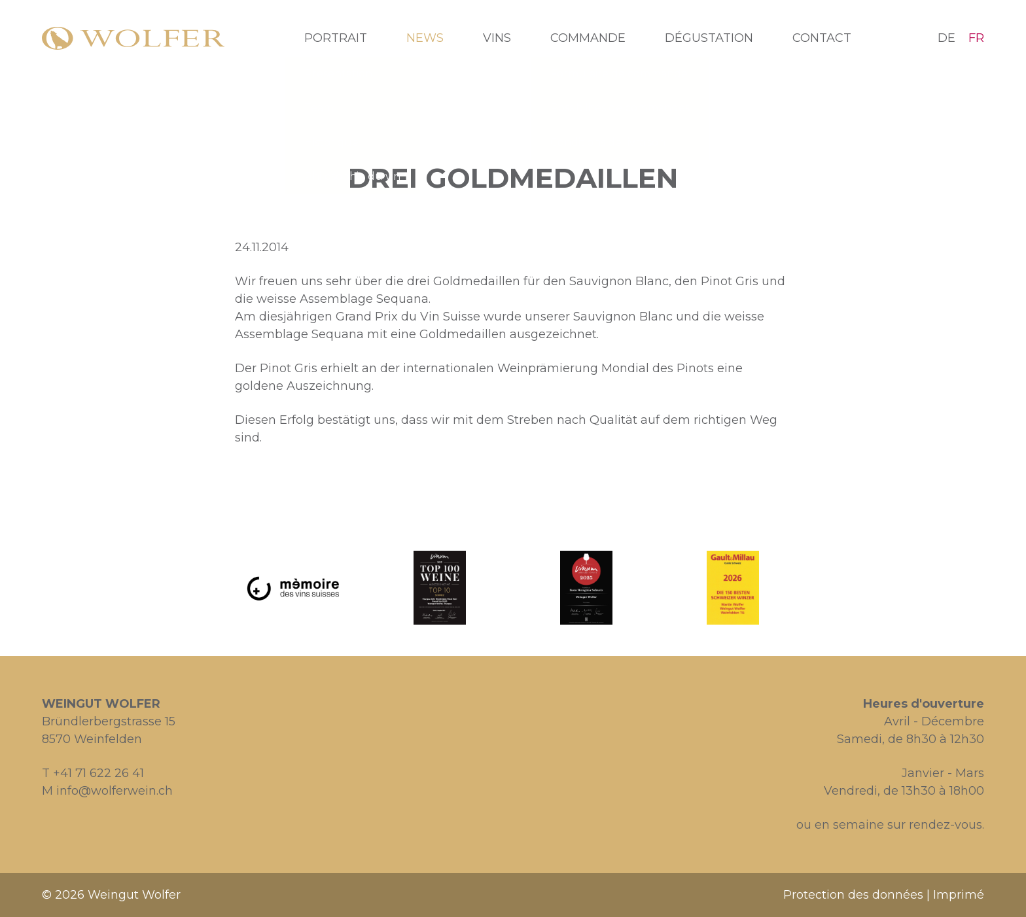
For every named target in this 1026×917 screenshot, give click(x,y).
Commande (588, 38)
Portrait (335, 38)
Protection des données (853, 895)
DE (946, 38)
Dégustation (709, 38)
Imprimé (958, 895)
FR (976, 38)
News (425, 38)
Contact (821, 38)
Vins (497, 38)
